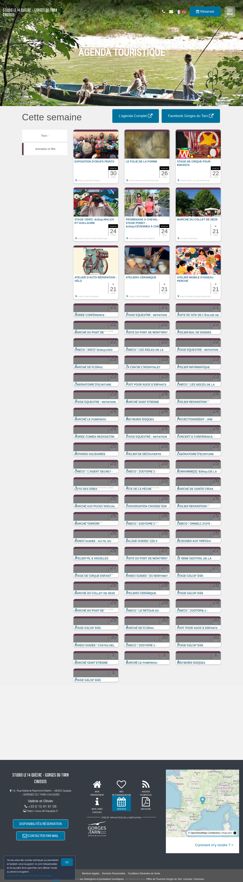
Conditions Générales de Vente (144, 873)
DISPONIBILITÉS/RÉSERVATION (40, 824)
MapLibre (227, 833)
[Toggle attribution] (235, 833)
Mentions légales (90, 873)
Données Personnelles (113, 873)
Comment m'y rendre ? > (214, 845)
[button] (96, 158)
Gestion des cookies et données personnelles (29, 875)
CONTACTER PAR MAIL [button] (41, 836)
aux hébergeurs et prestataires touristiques (102, 879)
